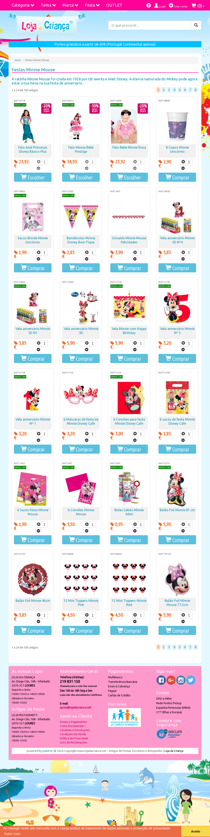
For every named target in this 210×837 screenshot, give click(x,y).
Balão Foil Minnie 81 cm (177, 510)
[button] (32, 177)
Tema (48, 5)
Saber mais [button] (12, 834)
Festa (92, 5)
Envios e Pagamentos (73, 722)
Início (18, 60)
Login (160, 5)
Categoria (23, 5)
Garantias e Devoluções (75, 730)
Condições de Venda (73, 734)
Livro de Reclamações (73, 742)
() (198, 5)
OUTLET (114, 5)
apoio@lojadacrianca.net (75, 707)
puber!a (47, 751)
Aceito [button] (195, 831)
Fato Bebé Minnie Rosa (129, 147)
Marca (71, 5)
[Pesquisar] (196, 25)
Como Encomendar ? (73, 726)
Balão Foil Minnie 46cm (33, 600)
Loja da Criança (173, 751)
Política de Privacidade (74, 738)
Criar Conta (178, 5)
